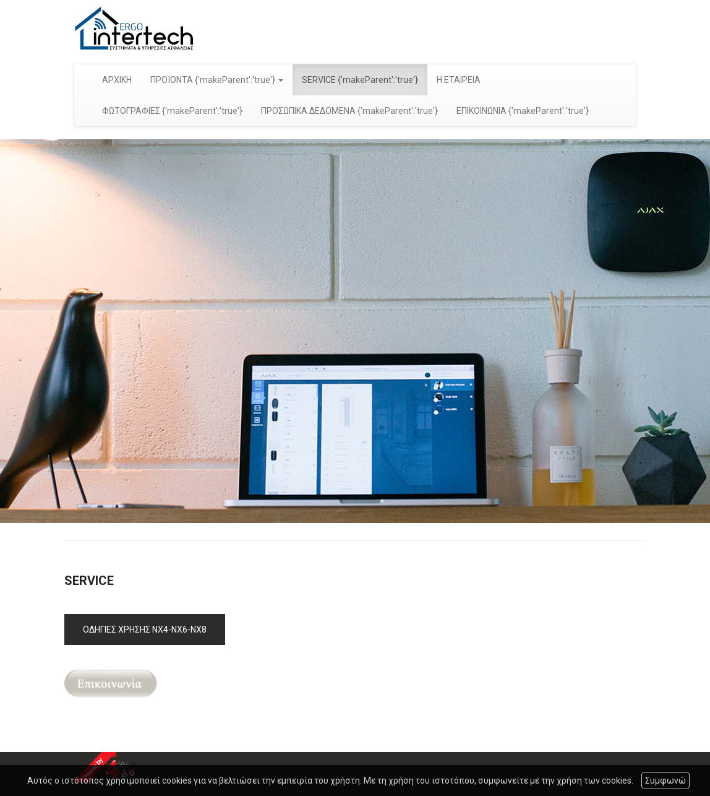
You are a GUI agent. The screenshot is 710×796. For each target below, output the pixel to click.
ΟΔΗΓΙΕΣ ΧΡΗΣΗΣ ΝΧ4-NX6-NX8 (145, 629)
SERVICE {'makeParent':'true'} (360, 80)
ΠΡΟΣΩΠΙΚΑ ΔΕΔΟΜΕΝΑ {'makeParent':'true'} (349, 111)
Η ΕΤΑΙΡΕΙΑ (459, 80)
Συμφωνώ (665, 780)
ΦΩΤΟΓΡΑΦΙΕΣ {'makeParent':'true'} (172, 111)
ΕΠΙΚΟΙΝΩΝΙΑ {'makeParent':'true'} (522, 111)
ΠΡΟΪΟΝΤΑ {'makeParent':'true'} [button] (216, 80)
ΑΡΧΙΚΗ (117, 80)
